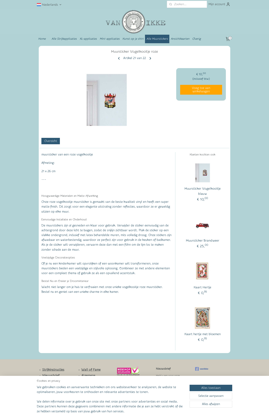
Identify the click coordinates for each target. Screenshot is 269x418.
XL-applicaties (88, 38)
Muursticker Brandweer (202, 240)
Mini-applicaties (110, 38)
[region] (111, 401)
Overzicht (50, 141)
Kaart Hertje (202, 287)
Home (42, 38)
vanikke (201, 369)
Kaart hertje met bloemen (202, 334)
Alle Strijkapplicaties (64, 38)
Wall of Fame (91, 370)
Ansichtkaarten (180, 38)
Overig (196, 38)
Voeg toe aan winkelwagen (201, 89)
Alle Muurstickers (157, 38)
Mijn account (219, 4)
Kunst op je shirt (133, 38)
